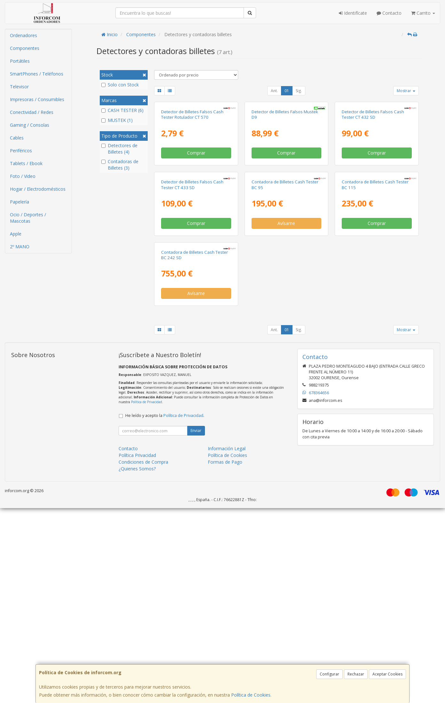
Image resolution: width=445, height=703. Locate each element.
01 (287, 90)
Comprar (196, 218)
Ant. (274, 90)
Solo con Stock (120, 85)
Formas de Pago (225, 657)
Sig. (299, 90)
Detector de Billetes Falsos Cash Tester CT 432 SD (373, 179)
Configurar (329, 674)
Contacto (389, 13)
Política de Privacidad (146, 597)
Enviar (196, 625)
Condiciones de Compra (143, 657)
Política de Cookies (250, 695)
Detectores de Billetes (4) (119, 148)
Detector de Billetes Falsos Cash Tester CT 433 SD (192, 314)
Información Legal (227, 643)
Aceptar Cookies (387, 674)
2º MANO (19, 247)
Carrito (423, 13)
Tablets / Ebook (26, 163)
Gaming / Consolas (29, 125)
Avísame (286, 353)
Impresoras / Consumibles (37, 99)
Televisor (19, 87)
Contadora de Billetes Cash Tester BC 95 (285, 314)
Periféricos (21, 151)
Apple (15, 234)
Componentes (24, 48)
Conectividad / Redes (31, 112)
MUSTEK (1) (117, 120)
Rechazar (355, 674)
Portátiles (20, 61)
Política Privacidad (137, 650)
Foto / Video (22, 176)
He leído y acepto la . (164, 610)
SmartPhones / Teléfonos (36, 74)
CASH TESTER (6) (122, 110)
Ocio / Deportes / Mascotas (28, 218)
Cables (17, 138)
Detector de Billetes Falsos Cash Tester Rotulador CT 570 (192, 179)
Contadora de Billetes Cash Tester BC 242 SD (194, 449)
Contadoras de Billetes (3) (119, 164)
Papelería (19, 202)
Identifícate (353, 13)
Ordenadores (23, 35)
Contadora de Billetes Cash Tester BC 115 (375, 314)
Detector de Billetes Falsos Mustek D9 (285, 179)
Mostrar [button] (406, 90)
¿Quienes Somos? (137, 663)
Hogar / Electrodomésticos (38, 189)
